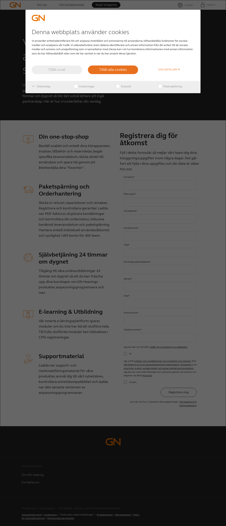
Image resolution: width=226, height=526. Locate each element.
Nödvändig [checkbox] (41, 86)
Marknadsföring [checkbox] (170, 86)
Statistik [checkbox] (123, 86)
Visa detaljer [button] (169, 69)
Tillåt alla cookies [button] (113, 69)
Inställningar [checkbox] (84, 86)
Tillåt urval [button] (56, 69)
